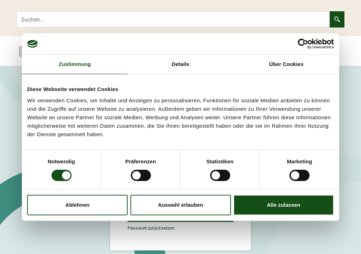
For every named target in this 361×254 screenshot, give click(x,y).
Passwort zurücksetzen (151, 228)
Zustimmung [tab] (75, 64)
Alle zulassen (283, 205)
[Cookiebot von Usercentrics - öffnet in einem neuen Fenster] (303, 43)
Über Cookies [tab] (286, 64)
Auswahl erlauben (180, 205)
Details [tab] (180, 64)
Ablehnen (77, 205)
